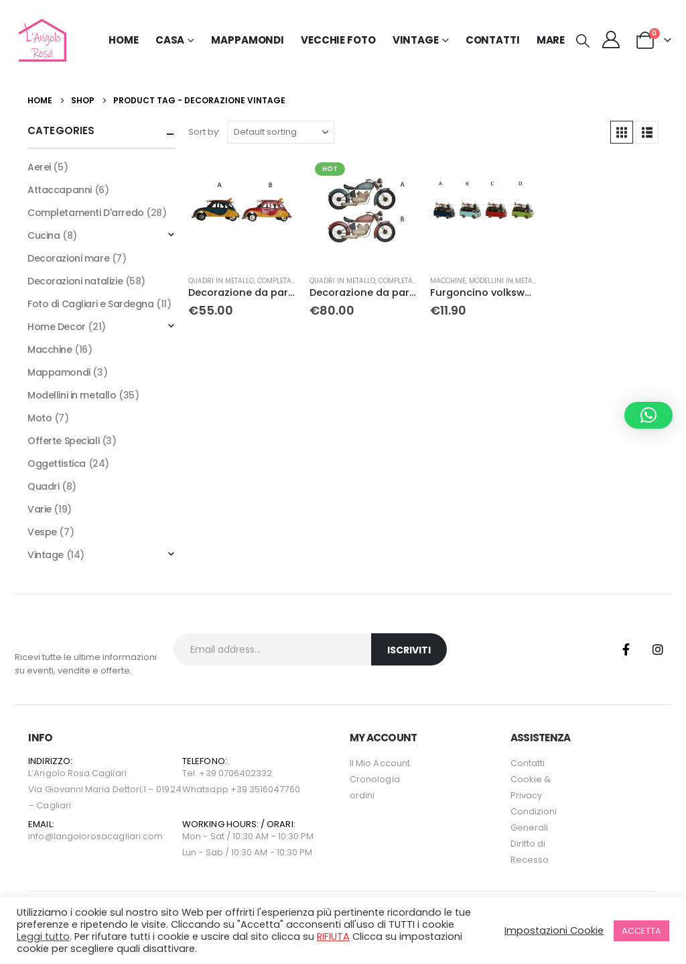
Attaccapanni (59, 190)
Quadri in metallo (221, 281)
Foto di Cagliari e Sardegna (90, 304)
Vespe (42, 532)
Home (124, 40)
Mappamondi (247, 40)
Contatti (493, 40)
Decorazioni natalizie (75, 281)
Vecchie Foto (338, 40)
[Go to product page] (241, 210)
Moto (39, 418)
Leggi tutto (43, 936)
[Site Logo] (40, 40)
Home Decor (56, 326)
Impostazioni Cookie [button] (554, 930)
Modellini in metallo (506, 281)
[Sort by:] (280, 132)
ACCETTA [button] (641, 930)
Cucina (43, 235)
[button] (583, 41)
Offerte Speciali (63, 440)
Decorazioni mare (68, 258)
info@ (40, 836)
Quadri (43, 486)
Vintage (45, 554)
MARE (551, 40)
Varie (39, 509)
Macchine (448, 281)
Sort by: (204, 131)
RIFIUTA (333, 936)
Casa (170, 40)
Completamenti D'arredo (85, 212)
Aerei (39, 167)
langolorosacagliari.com (108, 836)
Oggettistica (56, 463)
